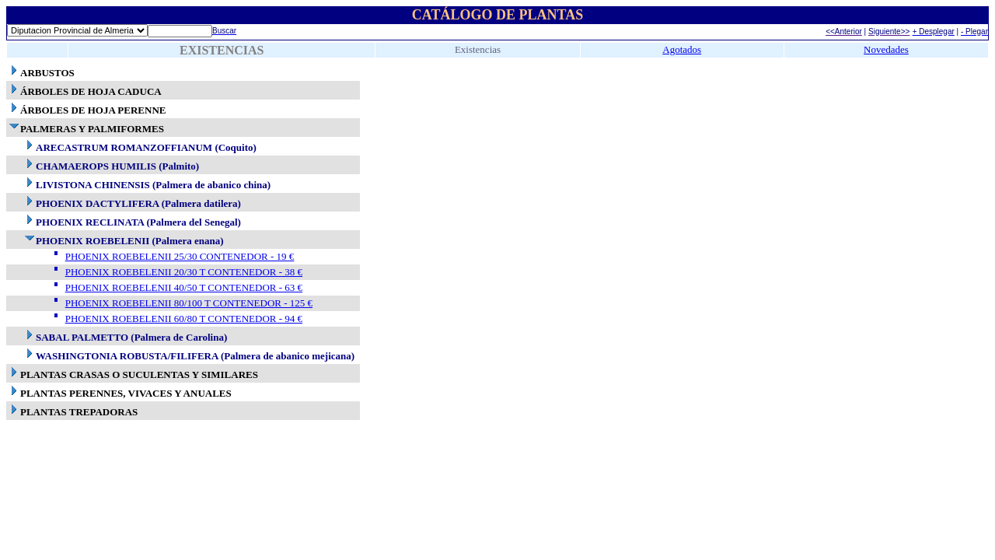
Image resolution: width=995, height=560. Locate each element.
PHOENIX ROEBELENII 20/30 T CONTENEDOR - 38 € (183, 272)
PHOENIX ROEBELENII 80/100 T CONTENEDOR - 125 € (188, 303)
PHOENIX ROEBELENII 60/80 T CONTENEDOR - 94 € (183, 318)
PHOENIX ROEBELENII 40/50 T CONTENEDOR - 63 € (183, 287)
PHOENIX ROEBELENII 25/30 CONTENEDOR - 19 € (180, 256)
